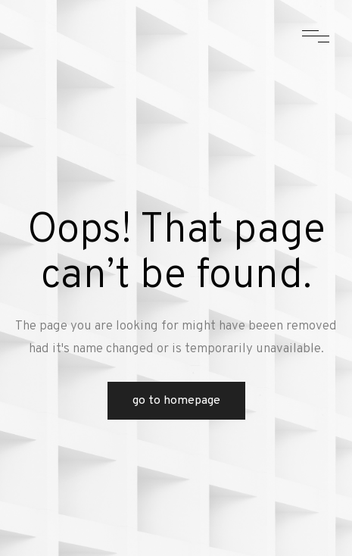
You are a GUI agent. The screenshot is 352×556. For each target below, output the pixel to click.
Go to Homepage (176, 400)
